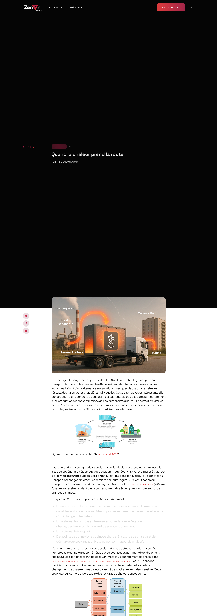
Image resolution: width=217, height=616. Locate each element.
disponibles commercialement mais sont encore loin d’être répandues (91, 560)
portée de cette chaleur (140, 484)
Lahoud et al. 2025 (107, 454)
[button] (55, 7)
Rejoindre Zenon (171, 7)
